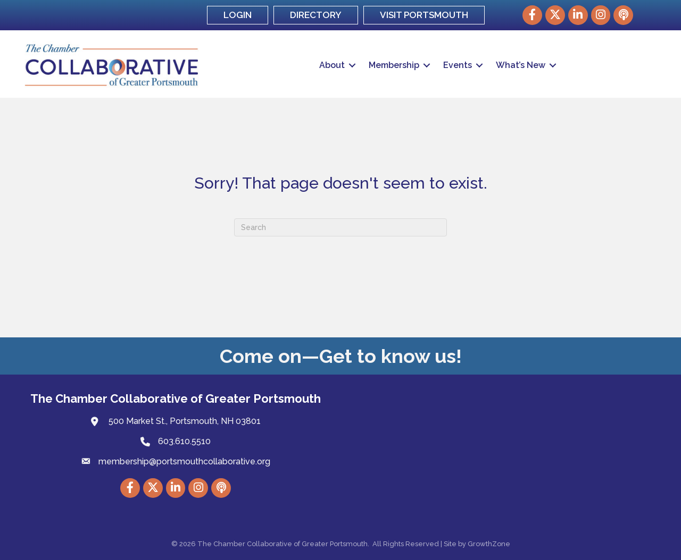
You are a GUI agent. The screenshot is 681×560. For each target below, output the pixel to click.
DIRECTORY (316, 15)
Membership (394, 65)
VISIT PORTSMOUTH (424, 15)
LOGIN (237, 15)
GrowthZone (489, 544)
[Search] (340, 227)
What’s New (520, 65)
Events (457, 65)
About (332, 65)
